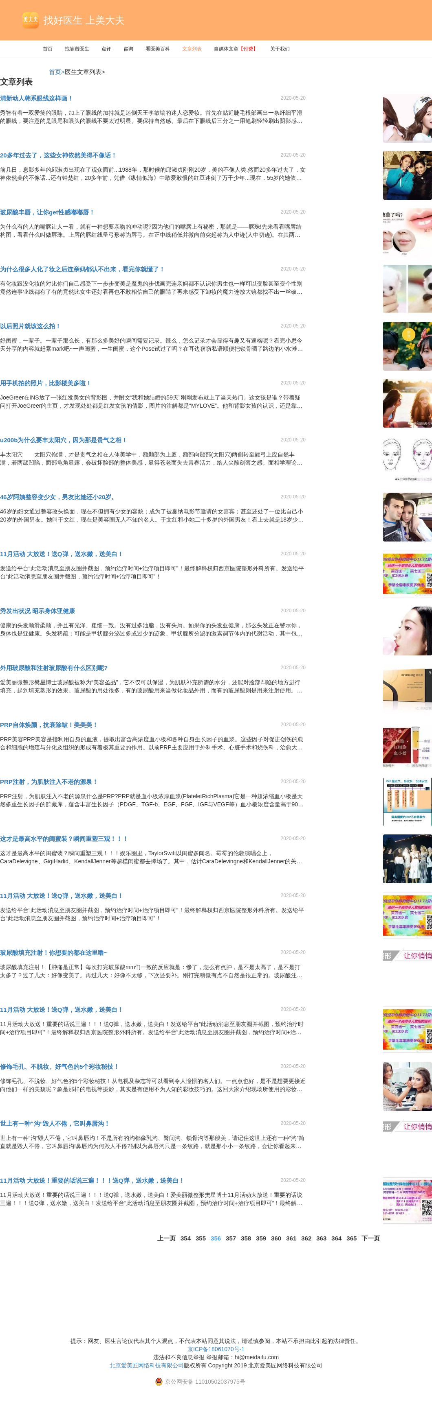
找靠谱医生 (77, 49)
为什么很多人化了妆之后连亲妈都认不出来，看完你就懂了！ (82, 269)
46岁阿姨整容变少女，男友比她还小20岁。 (58, 496)
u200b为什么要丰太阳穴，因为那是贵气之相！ (64, 440)
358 (246, 1238)
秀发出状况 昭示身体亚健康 (37, 610)
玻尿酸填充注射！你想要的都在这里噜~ (54, 952)
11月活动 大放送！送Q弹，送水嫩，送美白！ (61, 553)
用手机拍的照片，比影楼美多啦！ (46, 383)
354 (186, 1238)
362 (306, 1238)
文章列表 (192, 49)
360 (276, 1238)
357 (231, 1238)
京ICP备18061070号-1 (216, 1349)
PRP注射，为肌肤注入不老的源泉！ (49, 781)
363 (321, 1238)
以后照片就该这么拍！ (30, 326)
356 (216, 1238)
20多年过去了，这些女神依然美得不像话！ (58, 155)
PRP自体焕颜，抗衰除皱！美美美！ (49, 724)
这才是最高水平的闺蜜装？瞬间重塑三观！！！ (64, 838)
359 (261, 1238)
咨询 (128, 49)
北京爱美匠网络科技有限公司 (147, 1365)
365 (351, 1238)
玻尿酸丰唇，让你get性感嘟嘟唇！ (47, 212)
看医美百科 (157, 49)
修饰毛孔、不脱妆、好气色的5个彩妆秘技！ (59, 1066)
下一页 (370, 1238)
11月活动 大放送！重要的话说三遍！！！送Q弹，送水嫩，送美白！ (92, 1180)
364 (336, 1238)
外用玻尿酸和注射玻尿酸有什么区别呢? (54, 667)
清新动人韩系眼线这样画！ (36, 98)
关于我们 (280, 49)
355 (201, 1238)
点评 (106, 49)
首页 (48, 49)
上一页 (166, 1238)
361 (291, 1238)
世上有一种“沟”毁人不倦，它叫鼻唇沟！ (55, 1123)
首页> (57, 71)
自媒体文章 (236, 49)
